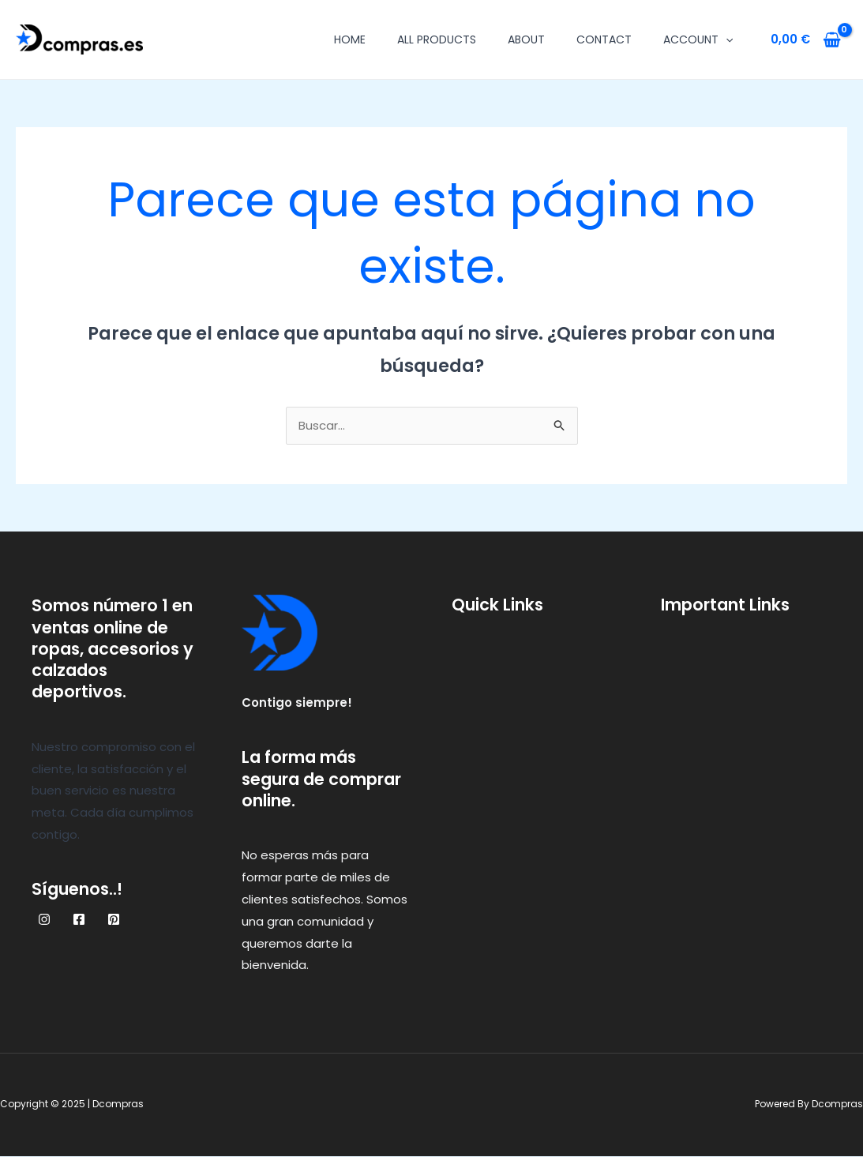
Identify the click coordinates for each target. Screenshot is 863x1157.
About (526, 39)
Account (698, 39)
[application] (726, 39)
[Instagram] (44, 920)
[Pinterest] (113, 920)
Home (350, 39)
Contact (604, 39)
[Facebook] (79, 920)
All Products (436, 39)
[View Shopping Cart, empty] (805, 40)
